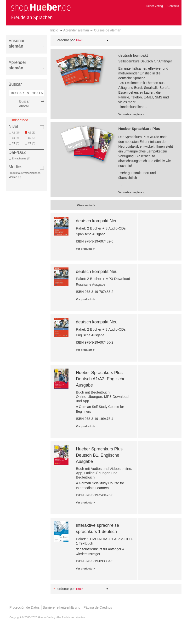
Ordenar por (66, 40)
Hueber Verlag (153, 6)
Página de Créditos (98, 607)
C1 (15, 143)
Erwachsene (21, 158)
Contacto (173, 6)
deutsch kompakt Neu (97, 220)
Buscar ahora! (24, 103)
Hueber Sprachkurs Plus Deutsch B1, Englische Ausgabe (99, 455)
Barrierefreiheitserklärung (61, 607)
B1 (15, 137)
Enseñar (17, 43)
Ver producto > (85, 248)
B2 (31, 137)
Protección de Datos (25, 607)
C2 (31, 143)
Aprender (17, 65)
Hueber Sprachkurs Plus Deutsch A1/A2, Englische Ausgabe (100, 378)
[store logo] (41, 11)
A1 (16, 132)
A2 (32, 132)
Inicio (54, 30)
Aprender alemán (76, 30)
